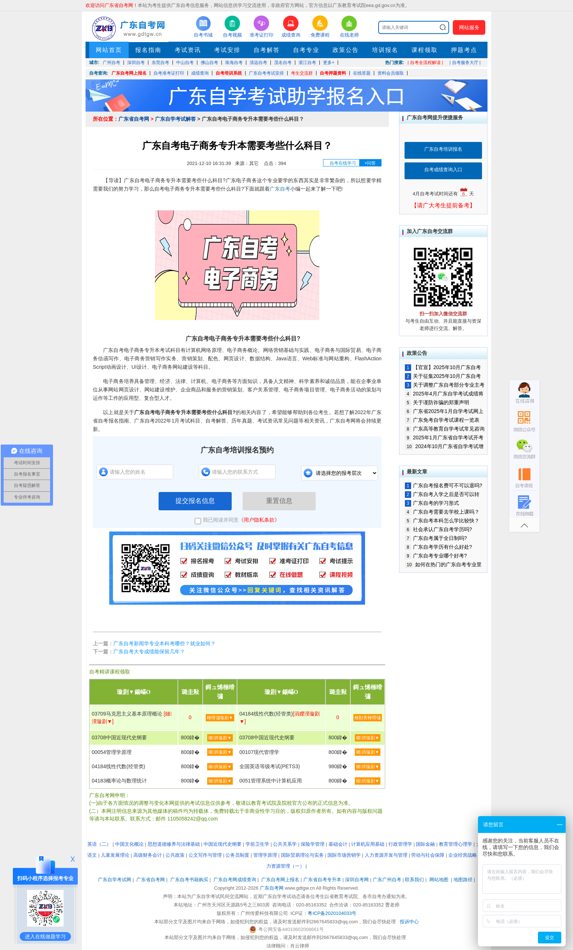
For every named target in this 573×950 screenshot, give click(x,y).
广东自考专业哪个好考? (436, 556)
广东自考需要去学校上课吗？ (442, 512)
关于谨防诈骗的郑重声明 (437, 402)
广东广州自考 (387, 879)
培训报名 (385, 50)
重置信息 (279, 500)
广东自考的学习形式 (432, 503)
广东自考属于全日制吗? (436, 538)
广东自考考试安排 (266, 73)
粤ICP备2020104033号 (332, 913)
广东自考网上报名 (129, 73)
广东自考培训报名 (443, 149)
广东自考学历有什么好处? (438, 547)
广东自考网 (272, 888)
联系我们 (414, 879)
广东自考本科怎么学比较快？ (442, 520)
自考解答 (267, 50)
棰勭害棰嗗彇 (367, 717)
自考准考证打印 (168, 73)
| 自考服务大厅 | (465, 62)
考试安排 (227, 50)
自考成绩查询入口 (443, 169)
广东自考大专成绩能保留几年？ (149, 651)
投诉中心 (409, 921)
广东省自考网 (133, 119)
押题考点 (464, 50)
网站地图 (438, 879)
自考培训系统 (229, 73)
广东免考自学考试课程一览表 (442, 420)
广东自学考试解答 (175, 119)
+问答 (370, 163)
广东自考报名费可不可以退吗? (443, 485)
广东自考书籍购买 (189, 879)
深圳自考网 (357, 879)
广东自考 (280, 189)
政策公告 (346, 50)
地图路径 (464, 879)
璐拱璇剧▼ (220, 737)
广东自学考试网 (114, 879)
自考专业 (306, 50)
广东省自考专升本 (322, 879)
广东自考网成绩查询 (234, 879)
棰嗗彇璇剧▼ (220, 717)
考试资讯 (188, 50)
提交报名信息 (195, 500)
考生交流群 (302, 73)
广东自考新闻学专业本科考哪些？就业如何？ (164, 643)
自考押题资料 (333, 73)
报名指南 (148, 50)
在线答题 (362, 73)
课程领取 (424, 50)
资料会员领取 (390, 73)
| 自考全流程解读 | (425, 62)
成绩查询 (200, 73)
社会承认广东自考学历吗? (438, 529)
